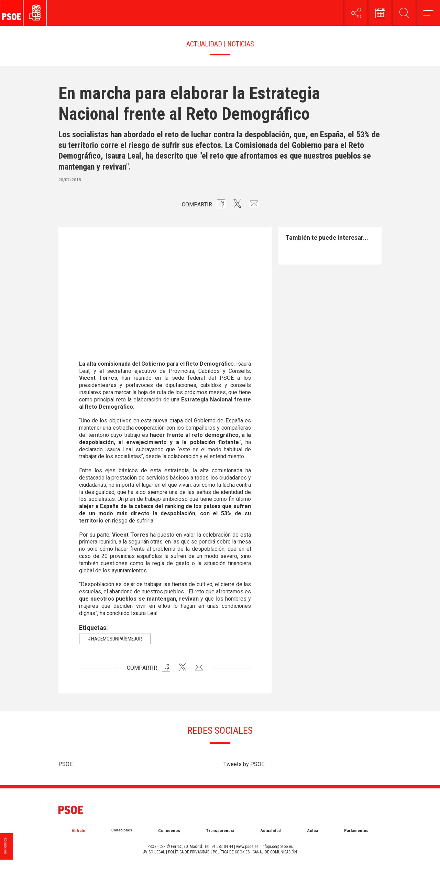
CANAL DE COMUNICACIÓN (275, 852)
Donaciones (121, 830)
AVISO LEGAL (154, 852)
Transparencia (220, 830)
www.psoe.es (247, 846)
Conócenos (169, 830)
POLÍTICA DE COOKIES (231, 852)
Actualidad (270, 830)
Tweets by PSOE (243, 764)
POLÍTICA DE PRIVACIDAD (189, 852)
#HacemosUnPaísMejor (115, 639)
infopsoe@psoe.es (277, 846)
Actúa (312, 830)
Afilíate (78, 830)
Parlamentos (356, 830)
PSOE (65, 764)
